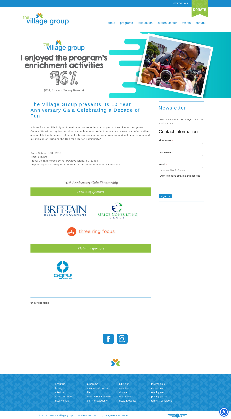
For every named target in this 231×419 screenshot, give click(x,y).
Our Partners (126, 396)
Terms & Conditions (161, 400)
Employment (158, 392)
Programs (126, 22)
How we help (62, 400)
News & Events (127, 400)
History (59, 388)
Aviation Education (97, 388)
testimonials (180, 3)
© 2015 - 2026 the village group (56, 415)
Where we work (63, 396)
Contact (200, 22)
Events (186, 22)
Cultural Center (167, 22)
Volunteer (124, 388)
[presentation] (183, 184)
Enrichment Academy (99, 396)
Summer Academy (97, 400)
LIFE (88, 392)
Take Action (145, 22)
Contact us (157, 388)
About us (60, 384)
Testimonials (158, 384)
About (111, 22)
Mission (59, 392)
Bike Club (124, 384)
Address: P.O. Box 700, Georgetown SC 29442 (103, 415)
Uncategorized (39, 303)
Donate (123, 392)
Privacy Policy (159, 396)
